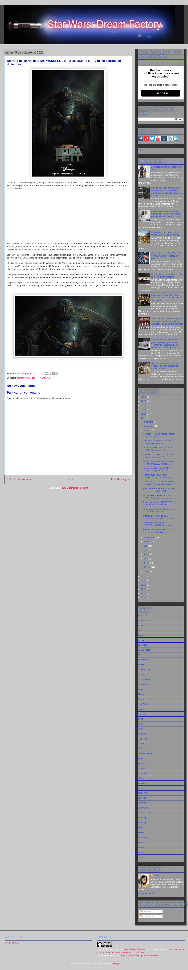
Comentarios (147, 916)
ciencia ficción (24, 378)
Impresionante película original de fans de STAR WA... (159, 510)
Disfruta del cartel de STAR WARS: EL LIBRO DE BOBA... (159, 517)
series (141, 788)
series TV (36, 378)
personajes (143, 773)
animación (143, 620)
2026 (144, 397)
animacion (143, 615)
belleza (141, 640)
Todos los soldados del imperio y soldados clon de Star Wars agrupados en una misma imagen (167, 321)
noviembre (149, 426)
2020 (144, 576)
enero (147, 571)
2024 (144, 405)
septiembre (149, 537)
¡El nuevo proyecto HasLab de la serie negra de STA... (159, 455)
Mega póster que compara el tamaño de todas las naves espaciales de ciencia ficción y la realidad (167, 192)
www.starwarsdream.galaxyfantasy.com (139, 955)
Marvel (141, 743)
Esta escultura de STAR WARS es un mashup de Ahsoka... (159, 503)
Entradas (145, 911)
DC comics (143, 684)
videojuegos (143, 847)
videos (141, 852)
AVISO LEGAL (12, 943)
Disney (141, 694)
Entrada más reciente (19, 479)
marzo (147, 562)
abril (146, 558)
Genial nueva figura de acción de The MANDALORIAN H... (159, 462)
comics (141, 664)
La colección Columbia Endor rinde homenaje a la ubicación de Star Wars (167, 298)
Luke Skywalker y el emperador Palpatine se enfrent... (158, 448)
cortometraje (144, 669)
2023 (144, 409)
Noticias (141, 763)
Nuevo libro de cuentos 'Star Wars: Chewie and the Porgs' (165, 233)
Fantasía (142, 714)
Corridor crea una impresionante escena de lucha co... (158, 435)
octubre (147, 430)
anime (141, 625)
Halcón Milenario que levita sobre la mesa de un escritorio (167, 275)
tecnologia (143, 817)
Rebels (141, 778)
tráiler (140, 827)
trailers (141, 832)
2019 (144, 580)
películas (142, 768)
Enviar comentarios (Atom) (75, 488)
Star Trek (142, 798)
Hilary (157, 875)
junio (146, 550)
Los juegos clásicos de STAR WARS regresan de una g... (157, 469)
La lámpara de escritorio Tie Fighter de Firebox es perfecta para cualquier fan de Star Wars (166, 214)
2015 (144, 597)
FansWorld (143, 704)
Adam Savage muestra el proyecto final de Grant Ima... (158, 476)
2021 (144, 418)
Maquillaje (143, 738)
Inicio (71, 479)
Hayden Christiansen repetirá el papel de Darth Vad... (158, 442)
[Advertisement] (68, 216)
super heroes (144, 812)
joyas (140, 724)
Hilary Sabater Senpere (134, 949)
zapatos (141, 857)
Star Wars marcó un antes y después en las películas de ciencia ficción (164, 366)
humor (141, 719)
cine (140, 654)
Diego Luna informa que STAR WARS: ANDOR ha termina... (158, 524)
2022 (144, 414)
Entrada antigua (120, 479)
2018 (144, 585)
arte (139, 630)
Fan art (141, 699)
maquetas (142, 733)
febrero (147, 567)
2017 (144, 589)
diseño (141, 689)
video (140, 842)
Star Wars (46, 378)
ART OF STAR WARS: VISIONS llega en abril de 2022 (158, 489)
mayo (146, 554)
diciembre (149, 422)
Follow (141, 150)
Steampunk (143, 807)
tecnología (143, 822)
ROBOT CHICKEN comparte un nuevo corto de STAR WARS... (159, 483)
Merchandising (145, 753)
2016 (144, 593)
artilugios (142, 635)
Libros (141, 728)
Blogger (116, 963)
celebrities (143, 645)
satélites (142, 783)
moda (140, 758)
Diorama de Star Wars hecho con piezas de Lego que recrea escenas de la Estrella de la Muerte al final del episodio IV (167, 343)
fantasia (141, 709)
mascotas (142, 748)
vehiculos (142, 837)
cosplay (141, 674)
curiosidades (144, 679)
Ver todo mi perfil (146, 893)
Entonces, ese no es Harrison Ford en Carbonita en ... (157, 530)
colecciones (143, 659)
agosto (147, 541)
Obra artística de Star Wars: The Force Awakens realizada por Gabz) (166, 256)
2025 (144, 401)
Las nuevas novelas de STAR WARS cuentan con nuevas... (158, 496)
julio (146, 546)
